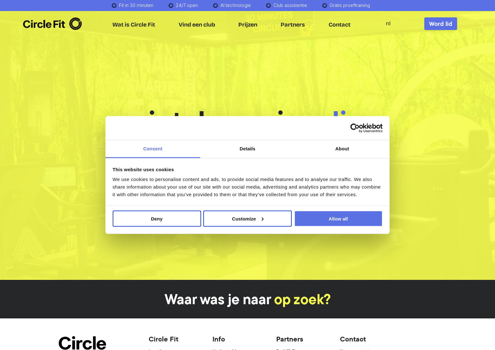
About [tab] (342, 148)
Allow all (338, 218)
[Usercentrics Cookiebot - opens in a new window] (355, 128)
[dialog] (423, 239)
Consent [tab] (153, 148)
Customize (248, 218)
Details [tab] (247, 148)
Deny (157, 218)
